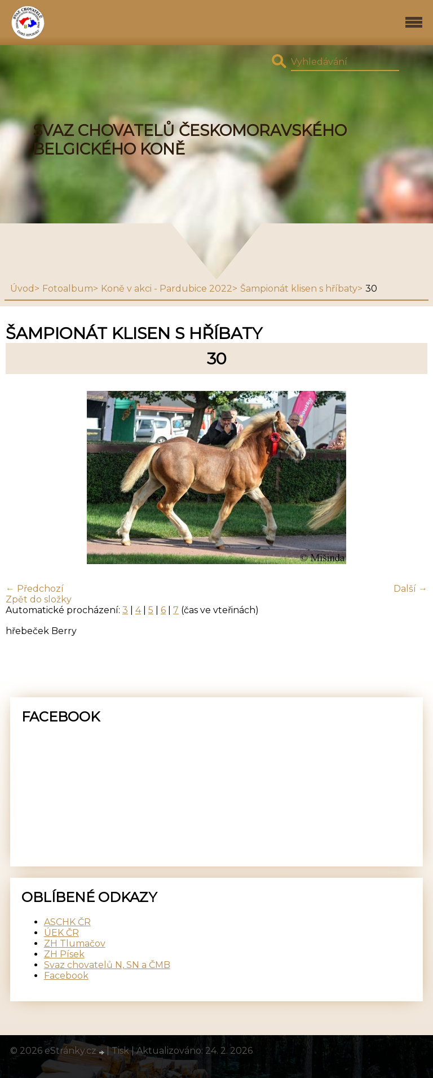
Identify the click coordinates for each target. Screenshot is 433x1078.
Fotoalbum (67, 288)
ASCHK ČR (67, 922)
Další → (410, 588)
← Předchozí (35, 588)
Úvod (22, 288)
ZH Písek (64, 954)
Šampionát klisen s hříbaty (298, 288)
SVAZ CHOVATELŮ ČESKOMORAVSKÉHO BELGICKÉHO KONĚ (190, 140)
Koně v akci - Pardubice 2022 (166, 288)
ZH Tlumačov (74, 943)
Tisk (120, 1050)
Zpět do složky (39, 599)
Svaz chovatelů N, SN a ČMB (107, 965)
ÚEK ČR (61, 932)
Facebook (66, 975)
